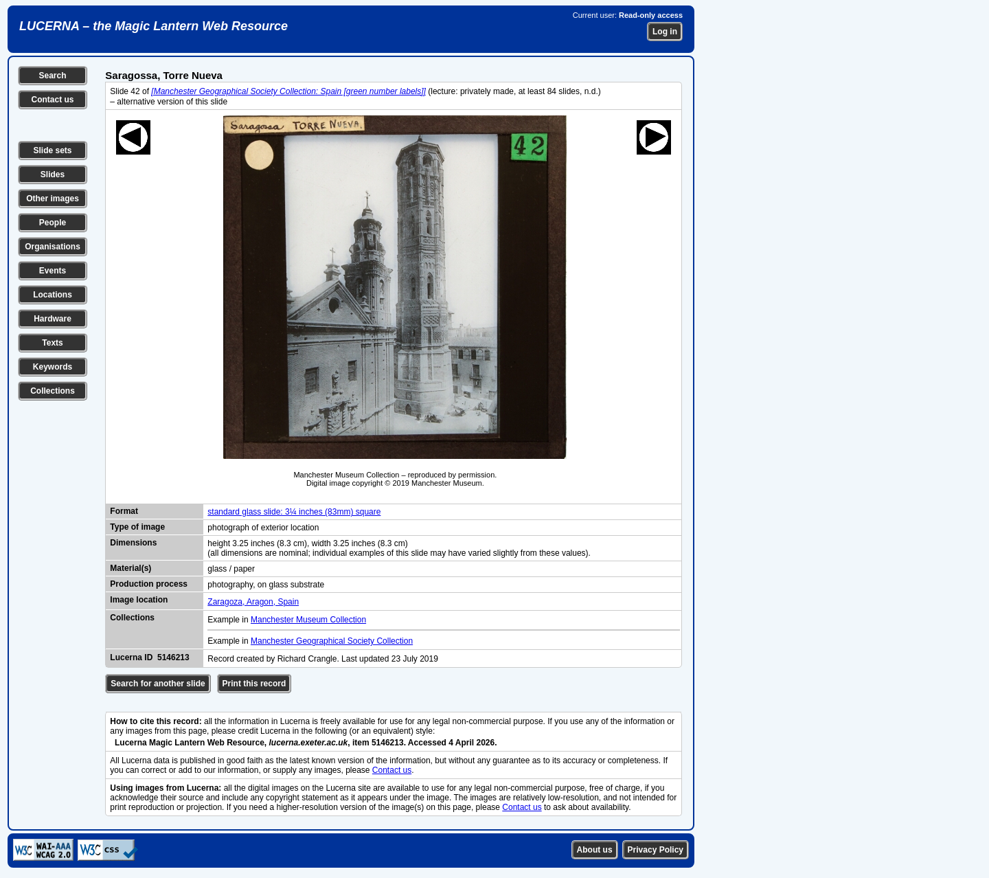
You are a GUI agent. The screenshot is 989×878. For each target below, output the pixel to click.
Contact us (52, 99)
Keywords (52, 367)
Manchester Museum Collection (308, 619)
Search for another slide (158, 683)
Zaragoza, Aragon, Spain (253, 602)
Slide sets (52, 150)
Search (52, 75)
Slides (53, 174)
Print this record (254, 683)
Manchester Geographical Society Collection (332, 641)
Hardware (52, 319)
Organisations (52, 246)
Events (52, 270)
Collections (52, 391)
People (52, 222)
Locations (52, 295)
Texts (52, 343)
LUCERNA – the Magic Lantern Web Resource (153, 26)
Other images (52, 198)
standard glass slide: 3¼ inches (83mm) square (293, 512)
